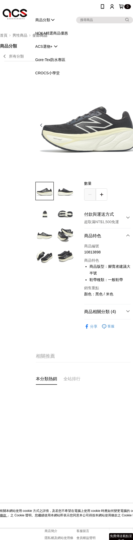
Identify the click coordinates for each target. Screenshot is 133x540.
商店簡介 (51, 531)
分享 (90, 326)
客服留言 (82, 531)
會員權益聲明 (86, 538)
